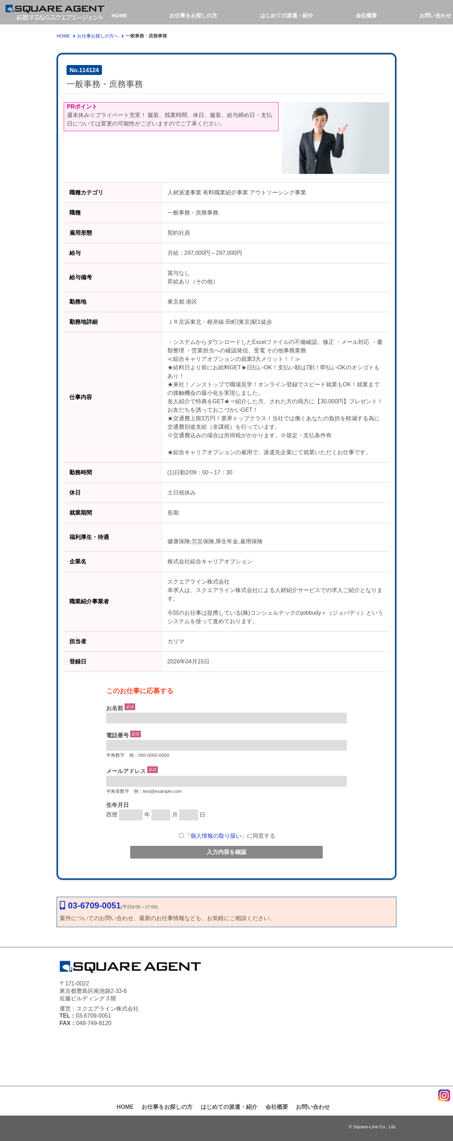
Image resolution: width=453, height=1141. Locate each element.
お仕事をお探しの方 (194, 15)
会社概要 (367, 15)
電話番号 (117, 735)
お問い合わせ (437, 15)
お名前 (114, 708)
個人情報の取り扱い (215, 836)
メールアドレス (126, 771)
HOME (119, 15)
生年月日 (117, 805)
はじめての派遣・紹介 (287, 15)
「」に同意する (227, 836)
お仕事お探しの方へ (98, 36)
